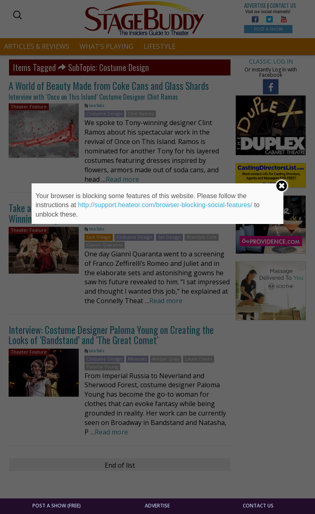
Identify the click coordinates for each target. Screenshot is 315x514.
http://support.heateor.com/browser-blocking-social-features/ (165, 204)
